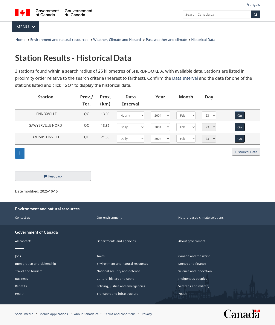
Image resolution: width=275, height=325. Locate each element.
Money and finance (192, 264)
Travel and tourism (28, 271)
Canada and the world (194, 256)
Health (19, 294)
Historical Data (203, 39)
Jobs (18, 256)
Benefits (21, 286)
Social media (24, 314)
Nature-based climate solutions (201, 217)
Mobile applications (54, 314)
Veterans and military (193, 286)
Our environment (109, 217)
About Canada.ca (86, 314)
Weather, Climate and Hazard (117, 39)
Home (20, 39)
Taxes (101, 256)
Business (21, 279)
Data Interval (185, 78)
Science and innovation (195, 271)
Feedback (57, 177)
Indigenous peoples (192, 279)
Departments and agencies (116, 241)
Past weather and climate (166, 39)
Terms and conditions (120, 314)
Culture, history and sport (115, 279)
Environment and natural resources (59, 39)
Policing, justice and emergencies (121, 286)
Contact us (22, 217)
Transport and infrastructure (117, 294)
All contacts (23, 241)
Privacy (147, 314)
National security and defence (118, 271)
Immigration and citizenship (35, 264)
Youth (182, 294)
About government (191, 241)
